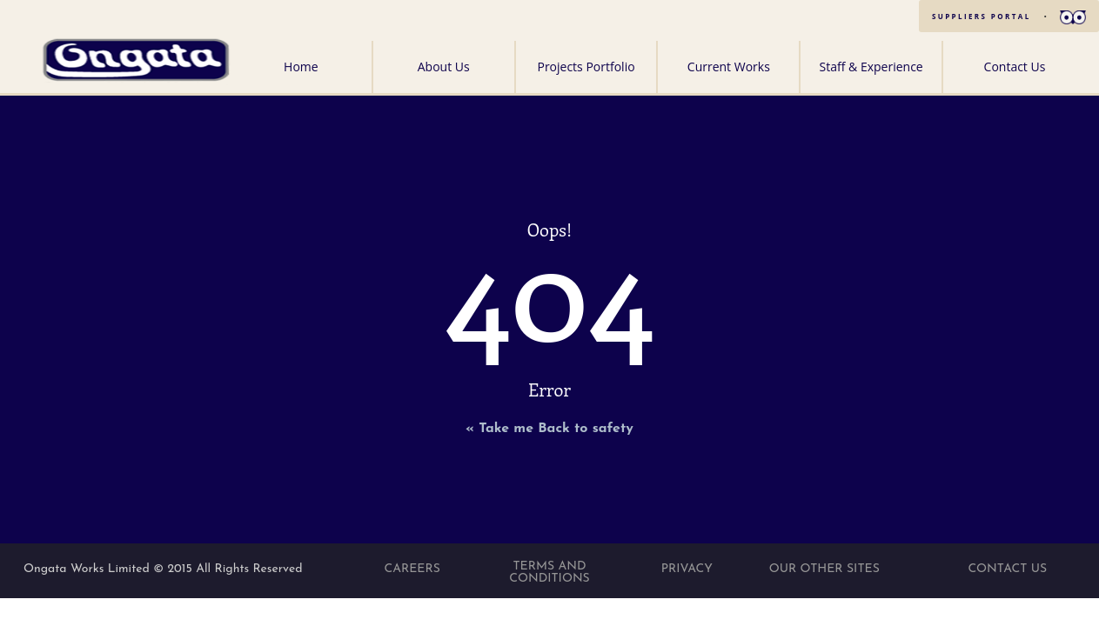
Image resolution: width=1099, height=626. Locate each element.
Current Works (728, 66)
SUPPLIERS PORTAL (981, 16)
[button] (1073, 16)
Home (301, 66)
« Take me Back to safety (549, 429)
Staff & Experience (871, 66)
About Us (444, 66)
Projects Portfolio (585, 66)
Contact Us (1015, 66)
